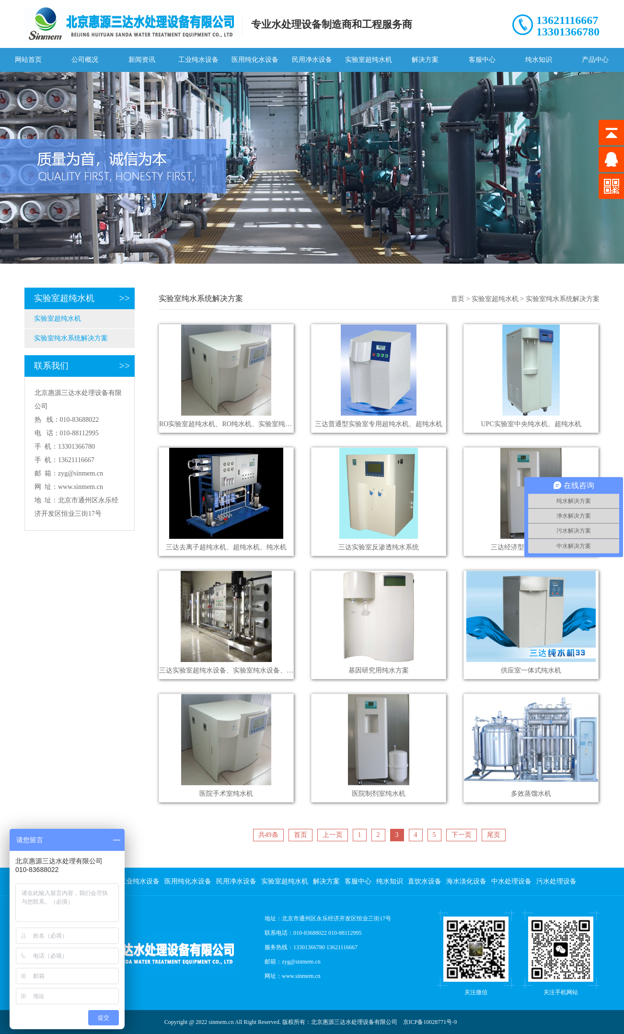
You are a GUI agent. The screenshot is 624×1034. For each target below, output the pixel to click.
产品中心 (595, 59)
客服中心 (482, 59)
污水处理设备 (556, 881)
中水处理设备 (511, 881)
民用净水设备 (312, 59)
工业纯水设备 (198, 59)
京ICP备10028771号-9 (430, 1022)
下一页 (461, 834)
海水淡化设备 (466, 881)
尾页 (493, 834)
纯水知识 (538, 59)
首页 (457, 298)
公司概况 (84, 59)
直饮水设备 (424, 881)
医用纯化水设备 (254, 59)
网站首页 (28, 59)
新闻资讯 (141, 59)
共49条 (268, 834)
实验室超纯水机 (368, 59)
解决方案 (425, 59)
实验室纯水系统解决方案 (71, 338)
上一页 (333, 834)
